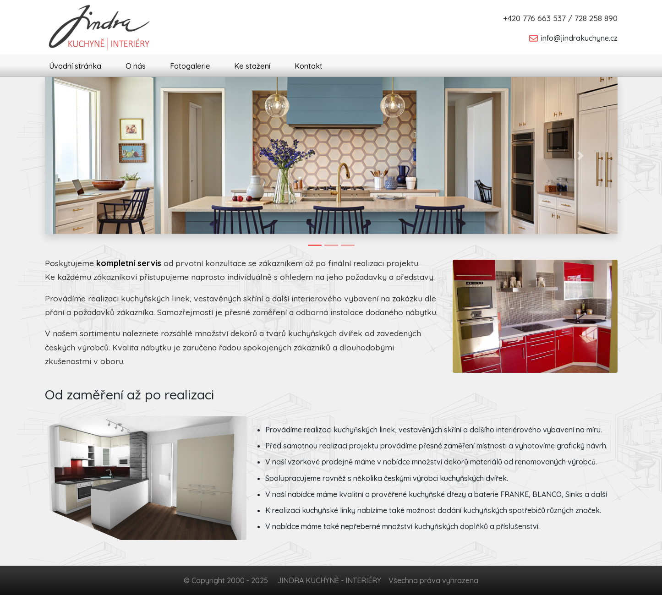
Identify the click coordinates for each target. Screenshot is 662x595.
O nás (136, 66)
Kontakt (309, 66)
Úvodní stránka (75, 66)
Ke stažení (252, 66)
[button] (82, 155)
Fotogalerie (190, 66)
